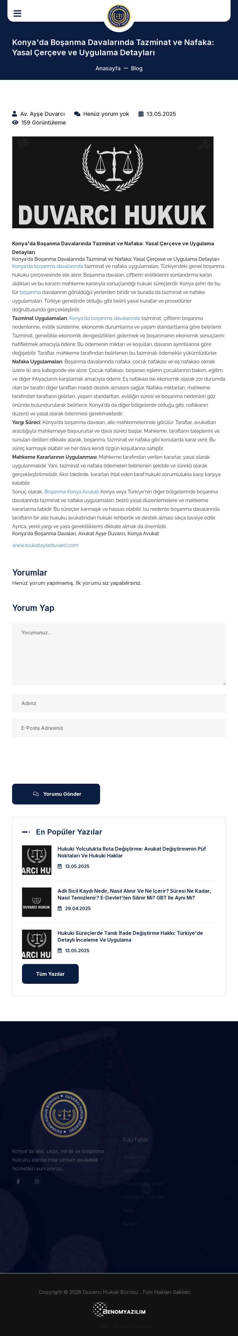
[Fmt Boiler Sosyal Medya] (18, 1240)
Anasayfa (108, 70)
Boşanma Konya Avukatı (71, 492)
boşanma (30, 292)
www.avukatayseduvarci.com (45, 545)
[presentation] (59, 760)
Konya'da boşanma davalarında (47, 266)
